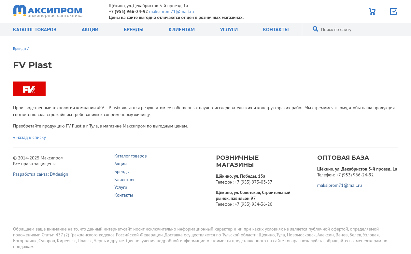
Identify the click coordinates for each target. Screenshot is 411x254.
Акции (90, 29)
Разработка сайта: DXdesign (40, 174)
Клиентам (182, 29)
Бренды (134, 29)
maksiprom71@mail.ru (171, 11)
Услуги (229, 29)
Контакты (276, 29)
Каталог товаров (34, 29)
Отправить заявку (394, 11)
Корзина (373, 11)
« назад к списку (29, 137)
